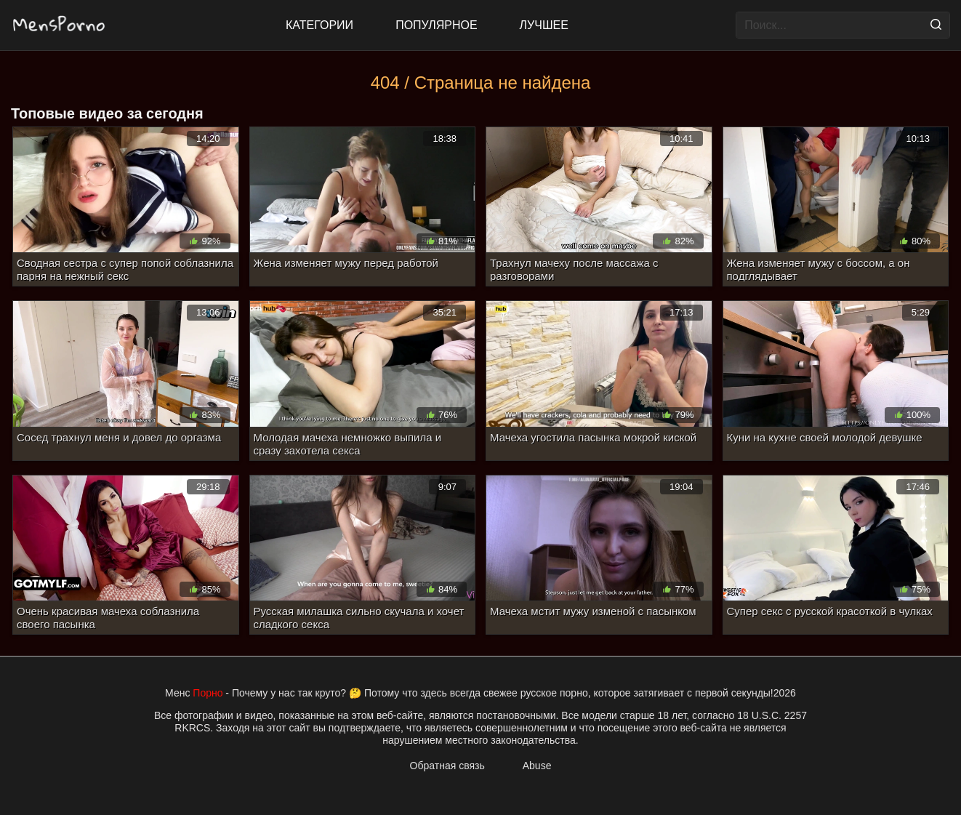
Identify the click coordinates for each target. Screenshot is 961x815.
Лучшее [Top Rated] (544, 25)
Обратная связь (447, 765)
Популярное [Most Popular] (436, 25)
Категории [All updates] (319, 25)
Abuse (537, 765)
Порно (207, 693)
